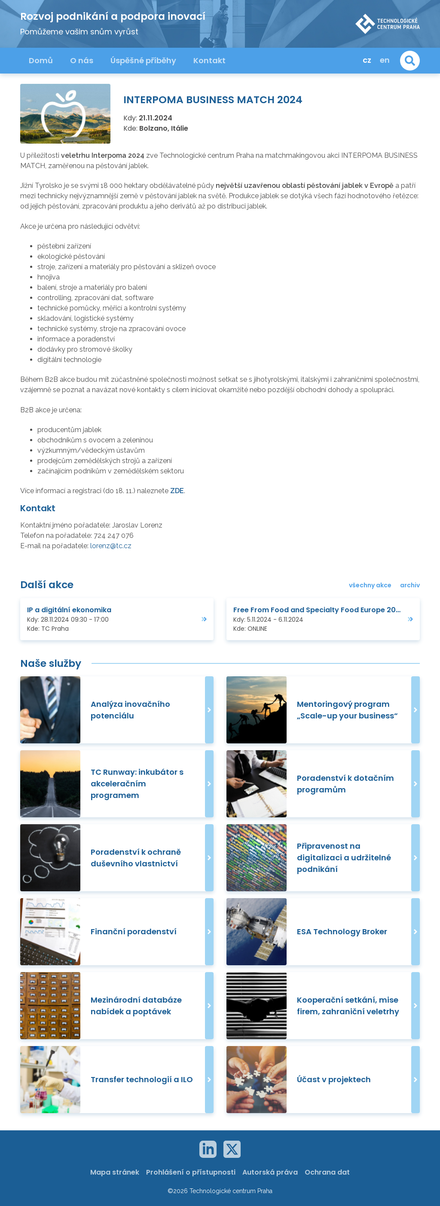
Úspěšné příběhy (143, 60)
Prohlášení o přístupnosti (190, 1172)
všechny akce (370, 585)
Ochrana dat (327, 1172)
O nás (81, 60)
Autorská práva (270, 1172)
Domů (41, 60)
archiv (410, 585)
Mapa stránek (114, 1172)
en (385, 60)
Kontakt (209, 60)
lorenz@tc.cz (110, 546)
